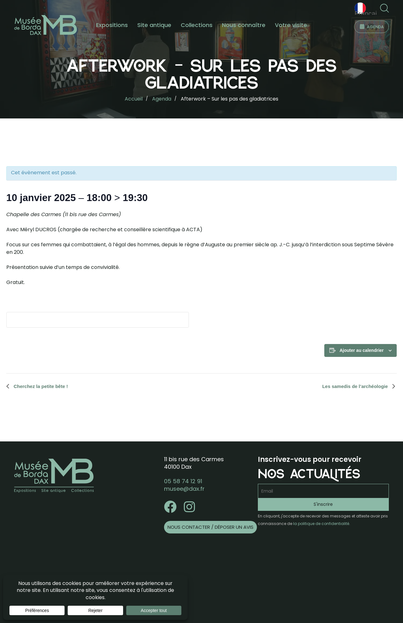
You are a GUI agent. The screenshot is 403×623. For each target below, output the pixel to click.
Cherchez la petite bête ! (40, 386)
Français (367, 9)
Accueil (134, 98)
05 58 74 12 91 (183, 481)
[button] (384, 8)
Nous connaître (243, 25)
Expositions (112, 25)
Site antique (154, 25)
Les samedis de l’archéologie (355, 386)
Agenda (161, 98)
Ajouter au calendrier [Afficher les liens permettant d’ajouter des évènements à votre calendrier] (361, 350)
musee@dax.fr (184, 489)
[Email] (323, 491)
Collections (197, 25)
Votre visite (291, 25)
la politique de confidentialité (321, 523)
